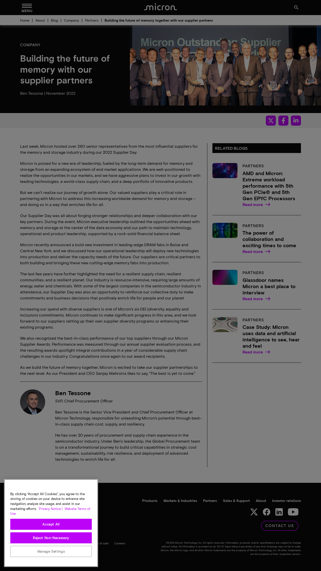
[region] (51, 523)
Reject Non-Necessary (51, 538)
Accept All (51, 524)
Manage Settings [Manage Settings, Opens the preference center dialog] (51, 551)
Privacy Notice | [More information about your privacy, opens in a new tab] (50, 509)
